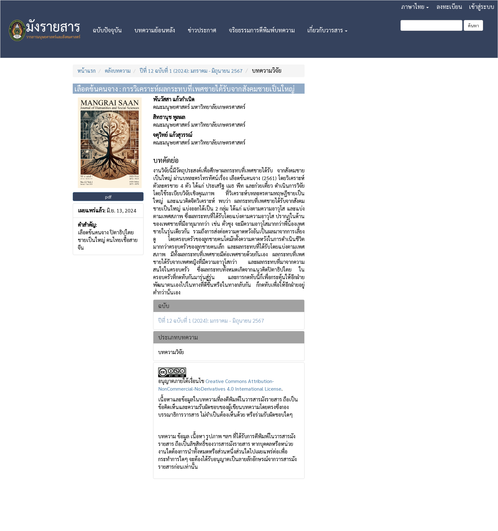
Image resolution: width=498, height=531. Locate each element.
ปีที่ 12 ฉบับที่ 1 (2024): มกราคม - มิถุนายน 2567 (191, 70)
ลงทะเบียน (449, 6)
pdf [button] (108, 196)
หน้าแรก (86, 70)
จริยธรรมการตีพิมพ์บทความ (262, 30)
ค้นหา (473, 25)
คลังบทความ (118, 70)
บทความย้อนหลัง (154, 30)
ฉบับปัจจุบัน (107, 30)
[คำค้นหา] (431, 25)
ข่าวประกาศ (202, 30)
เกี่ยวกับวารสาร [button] (327, 30)
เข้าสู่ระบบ (481, 6)
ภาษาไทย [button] (415, 6)
